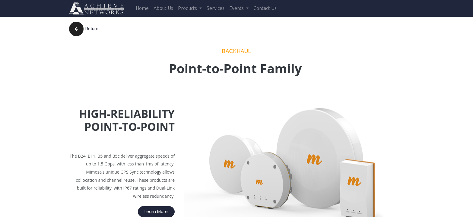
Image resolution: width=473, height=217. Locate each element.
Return (83, 28)
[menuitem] (142, 8)
